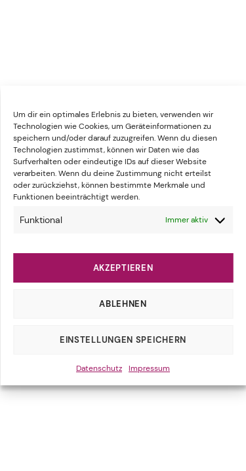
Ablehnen (123, 303)
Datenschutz (99, 368)
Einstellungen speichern (123, 339)
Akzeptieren (123, 267)
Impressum (149, 368)
